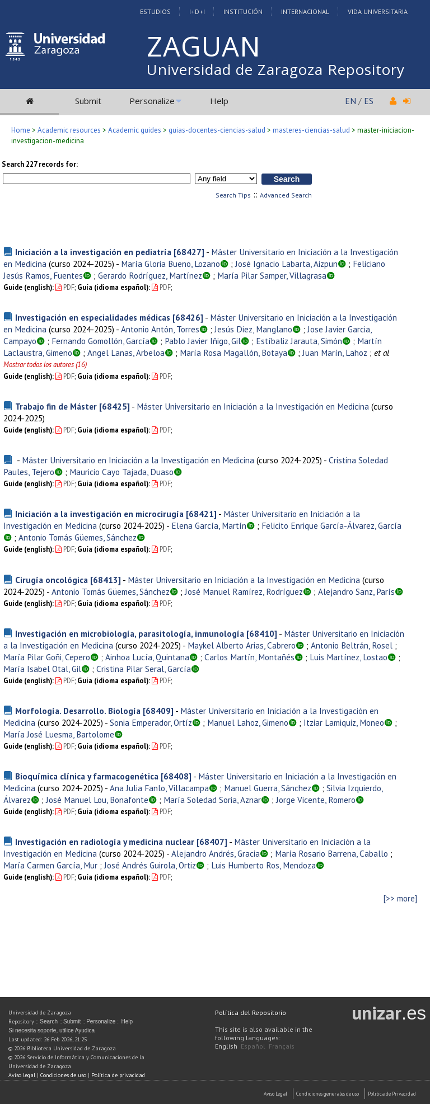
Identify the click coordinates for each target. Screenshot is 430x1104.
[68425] (114, 406)
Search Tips (233, 195)
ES (368, 100)
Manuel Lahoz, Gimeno (247, 722)
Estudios (155, 11)
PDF (64, 287)
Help (219, 100)
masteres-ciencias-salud (311, 130)
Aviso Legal (275, 1094)
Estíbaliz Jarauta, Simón (299, 340)
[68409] (158, 710)
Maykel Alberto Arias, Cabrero (242, 645)
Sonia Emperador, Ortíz (151, 722)
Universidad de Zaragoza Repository (276, 69)
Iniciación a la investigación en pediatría (93, 251)
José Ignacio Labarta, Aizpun (286, 263)
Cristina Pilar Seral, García (143, 668)
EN (350, 100)
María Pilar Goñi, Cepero (46, 657)
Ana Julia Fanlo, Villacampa (159, 787)
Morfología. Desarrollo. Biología (78, 710)
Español (253, 1046)
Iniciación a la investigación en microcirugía (99, 513)
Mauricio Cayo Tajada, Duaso (121, 471)
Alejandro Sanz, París (356, 591)
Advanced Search (286, 195)
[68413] (105, 579)
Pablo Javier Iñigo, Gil (203, 340)
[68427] (189, 251)
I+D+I (197, 11)
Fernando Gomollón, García (100, 340)
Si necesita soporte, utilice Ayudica (51, 1030)
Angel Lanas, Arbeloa (126, 352)
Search (49, 1021)
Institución (243, 11)
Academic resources (69, 130)
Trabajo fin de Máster (56, 406)
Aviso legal (21, 1075)
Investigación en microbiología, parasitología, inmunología (129, 633)
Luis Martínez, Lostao (348, 657)
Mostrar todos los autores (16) (45, 364)
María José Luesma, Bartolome (58, 734)
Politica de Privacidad (392, 1094)
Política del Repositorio (250, 1012)
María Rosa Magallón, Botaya (233, 352)
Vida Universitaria (378, 11)
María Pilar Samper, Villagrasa (271, 275)
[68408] (176, 776)
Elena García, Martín (208, 525)
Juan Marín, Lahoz (334, 352)
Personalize (152, 100)
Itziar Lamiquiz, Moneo (343, 722)
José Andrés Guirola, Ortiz (150, 865)
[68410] (261, 633)
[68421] (201, 513)
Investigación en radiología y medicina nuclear (104, 841)
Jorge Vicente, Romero (316, 799)
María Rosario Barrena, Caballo (331, 853)
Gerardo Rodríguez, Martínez (150, 275)
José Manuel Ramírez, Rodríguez (244, 591)
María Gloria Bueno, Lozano (170, 263)
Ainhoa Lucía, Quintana (147, 657)
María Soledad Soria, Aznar (212, 799)
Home (20, 130)
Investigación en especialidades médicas (92, 317)
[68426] (187, 317)
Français (282, 1046)
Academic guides (134, 130)
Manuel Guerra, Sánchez (267, 787)
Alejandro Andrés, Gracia (215, 853)
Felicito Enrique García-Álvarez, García (331, 525)
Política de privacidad (118, 1075)
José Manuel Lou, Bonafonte (97, 799)
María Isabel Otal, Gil (42, 668)
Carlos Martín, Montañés (249, 657)
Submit (88, 100)
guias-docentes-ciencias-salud (217, 130)
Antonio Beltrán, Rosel (351, 645)
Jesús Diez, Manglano (253, 329)
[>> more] (400, 898)
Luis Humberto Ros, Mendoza (263, 865)
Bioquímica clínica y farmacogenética (86, 776)
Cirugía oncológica (51, 579)
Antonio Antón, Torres (160, 329)
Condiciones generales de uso (327, 1094)
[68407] (212, 841)
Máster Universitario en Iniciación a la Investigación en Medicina (253, 406)
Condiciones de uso (63, 1075)
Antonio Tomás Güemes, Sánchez (77, 537)
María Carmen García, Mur (50, 865)
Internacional (305, 11)
